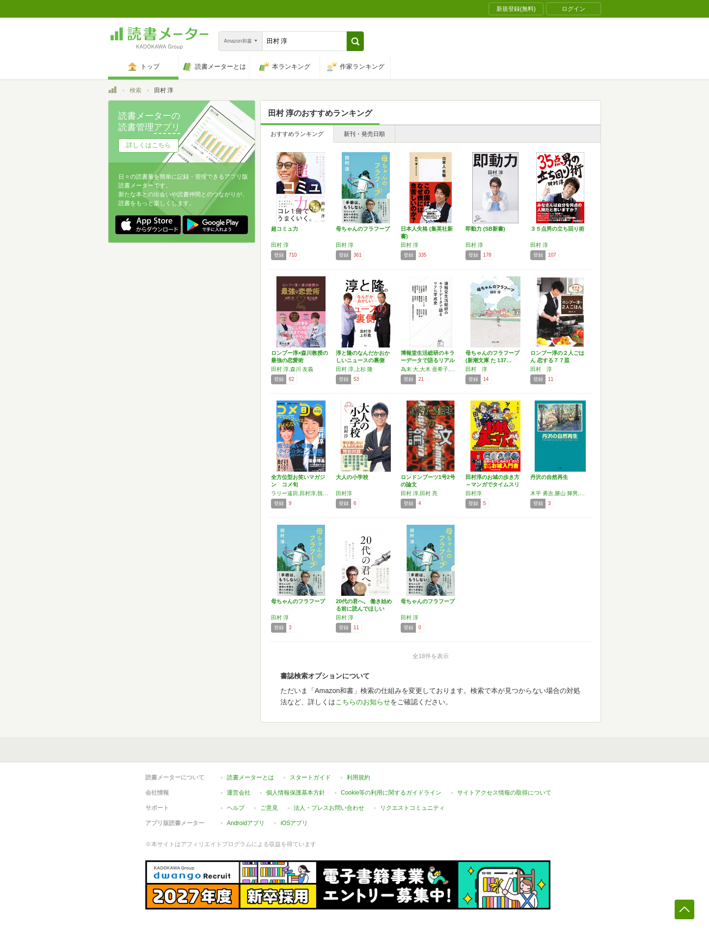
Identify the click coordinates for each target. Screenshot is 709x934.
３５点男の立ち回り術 (557, 229)
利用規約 (358, 777)
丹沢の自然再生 (549, 477)
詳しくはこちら (148, 145)
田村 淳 (280, 245)
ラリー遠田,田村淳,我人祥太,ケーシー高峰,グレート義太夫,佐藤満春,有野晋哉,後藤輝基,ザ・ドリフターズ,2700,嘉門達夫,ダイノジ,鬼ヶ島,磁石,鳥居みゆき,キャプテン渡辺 (301, 493)
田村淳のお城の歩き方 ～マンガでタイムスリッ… (492, 484)
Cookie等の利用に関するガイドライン (391, 793)
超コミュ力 (284, 229)
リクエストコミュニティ (412, 808)
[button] (355, 41)
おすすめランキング (297, 134)
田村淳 (344, 493)
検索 (135, 90)
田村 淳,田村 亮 (419, 493)
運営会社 (238, 793)
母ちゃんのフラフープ (363, 229)
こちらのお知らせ (362, 702)
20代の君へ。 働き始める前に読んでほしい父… (364, 608)
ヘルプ (236, 808)
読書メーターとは (250, 777)
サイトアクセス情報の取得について (504, 793)
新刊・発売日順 (364, 134)
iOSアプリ (294, 823)
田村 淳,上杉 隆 (354, 369)
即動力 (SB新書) (485, 229)
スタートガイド (310, 777)
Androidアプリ (246, 823)
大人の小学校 (352, 477)
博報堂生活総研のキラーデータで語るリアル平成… (428, 360)
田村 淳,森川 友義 (292, 369)
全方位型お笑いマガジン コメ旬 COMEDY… (298, 484)
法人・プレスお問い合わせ (329, 808)
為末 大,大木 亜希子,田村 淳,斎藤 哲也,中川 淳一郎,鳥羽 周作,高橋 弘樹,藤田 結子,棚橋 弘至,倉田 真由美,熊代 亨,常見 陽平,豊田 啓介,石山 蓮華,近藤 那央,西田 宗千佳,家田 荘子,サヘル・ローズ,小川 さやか (431, 369)
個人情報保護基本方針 (295, 793)
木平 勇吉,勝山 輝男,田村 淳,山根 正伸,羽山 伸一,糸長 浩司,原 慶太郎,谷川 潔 (560, 493)
